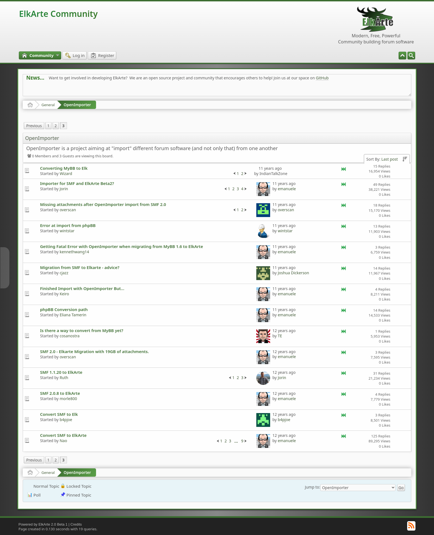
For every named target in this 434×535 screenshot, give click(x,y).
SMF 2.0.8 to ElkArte (60, 393)
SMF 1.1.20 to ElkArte (61, 372)
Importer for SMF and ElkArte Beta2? (77, 183)
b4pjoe (66, 419)
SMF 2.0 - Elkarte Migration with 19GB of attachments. (94, 351)
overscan (68, 209)
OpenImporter (77, 104)
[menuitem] (411, 55)
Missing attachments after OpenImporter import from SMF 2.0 (103, 204)
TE (280, 335)
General (48, 104)
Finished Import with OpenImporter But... (82, 288)
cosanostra (69, 335)
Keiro (64, 293)
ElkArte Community (58, 13)
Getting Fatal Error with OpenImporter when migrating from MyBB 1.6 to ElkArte (121, 246)
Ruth (64, 377)
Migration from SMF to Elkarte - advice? (79, 267)
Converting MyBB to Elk (64, 168)
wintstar (67, 230)
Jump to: (312, 487)
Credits (76, 524)
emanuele (287, 188)
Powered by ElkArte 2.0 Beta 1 (43, 524)
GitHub (322, 77)
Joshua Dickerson (293, 272)
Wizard (66, 173)
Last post (389, 159)
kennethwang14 (74, 251)
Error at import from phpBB (68, 225)
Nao (63, 440)
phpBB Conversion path (64, 309)
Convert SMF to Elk (59, 414)
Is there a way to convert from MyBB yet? (81, 330)
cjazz (64, 272)
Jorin (64, 188)
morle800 (68, 398)
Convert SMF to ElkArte (63, 435)
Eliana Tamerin (73, 314)
